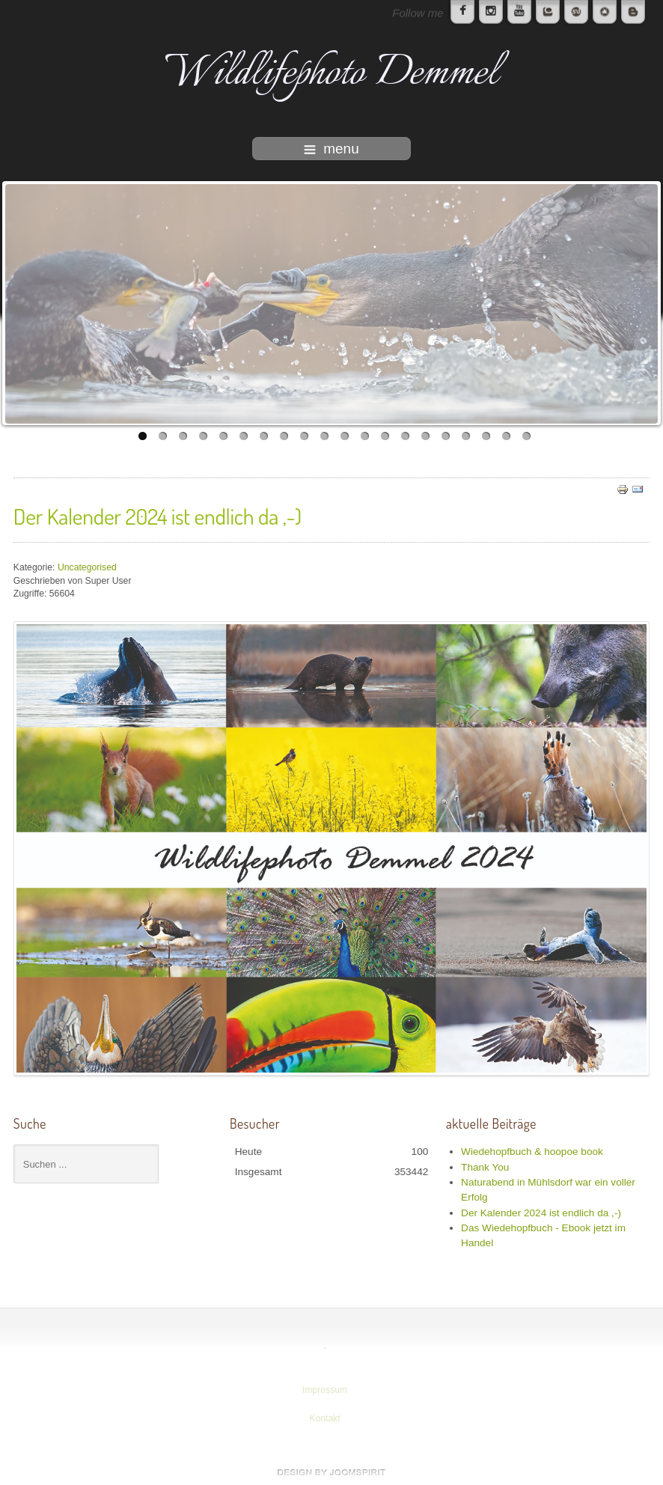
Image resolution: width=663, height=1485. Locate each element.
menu (331, 148)
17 (466, 436)
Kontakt (322, 1418)
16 (446, 436)
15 (425, 436)
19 (506, 436)
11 (344, 436)
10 (324, 436)
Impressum (323, 1390)
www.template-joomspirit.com (331, 1472)
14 (405, 436)
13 (385, 436)
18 (486, 436)
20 (526, 436)
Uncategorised (87, 567)
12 (365, 436)
